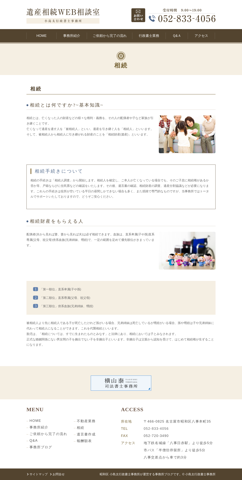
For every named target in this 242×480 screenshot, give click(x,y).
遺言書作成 (86, 434)
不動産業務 (86, 421)
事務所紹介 (38, 427)
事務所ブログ (40, 447)
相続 (80, 428)
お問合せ (59, 474)
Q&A (33, 440)
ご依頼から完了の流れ (48, 434)
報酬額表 (84, 441)
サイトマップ (38, 474)
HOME (35, 421)
